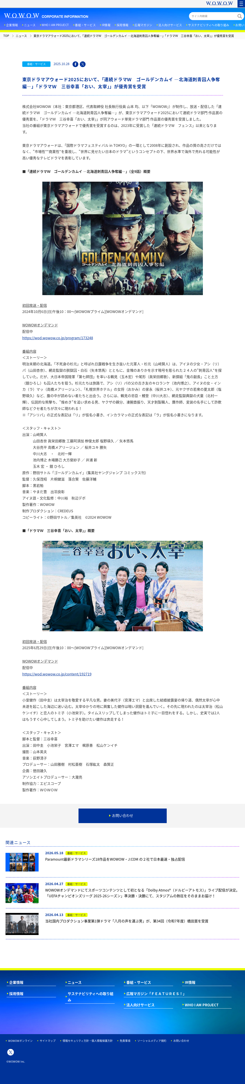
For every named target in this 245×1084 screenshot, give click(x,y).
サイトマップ (48, 1041)
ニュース (75, 982)
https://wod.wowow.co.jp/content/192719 (57, 674)
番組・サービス (138, 982)
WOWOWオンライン (20, 1041)
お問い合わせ (181, 1041)
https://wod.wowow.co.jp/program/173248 (57, 337)
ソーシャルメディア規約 (151, 1041)
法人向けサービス (140, 1004)
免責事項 (125, 1041)
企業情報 (16, 982)
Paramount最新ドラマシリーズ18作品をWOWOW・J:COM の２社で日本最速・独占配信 (115, 859)
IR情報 (190, 982)
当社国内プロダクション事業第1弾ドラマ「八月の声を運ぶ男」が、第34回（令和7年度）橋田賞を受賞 (126, 921)
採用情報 (16, 993)
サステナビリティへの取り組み (90, 997)
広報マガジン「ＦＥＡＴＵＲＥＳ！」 (156, 993)
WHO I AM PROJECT (202, 1004)
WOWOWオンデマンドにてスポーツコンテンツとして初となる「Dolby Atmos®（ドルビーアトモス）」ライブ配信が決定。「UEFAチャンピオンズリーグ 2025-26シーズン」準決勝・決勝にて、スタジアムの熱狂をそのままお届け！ (142, 892)
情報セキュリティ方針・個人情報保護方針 (88, 1041)
